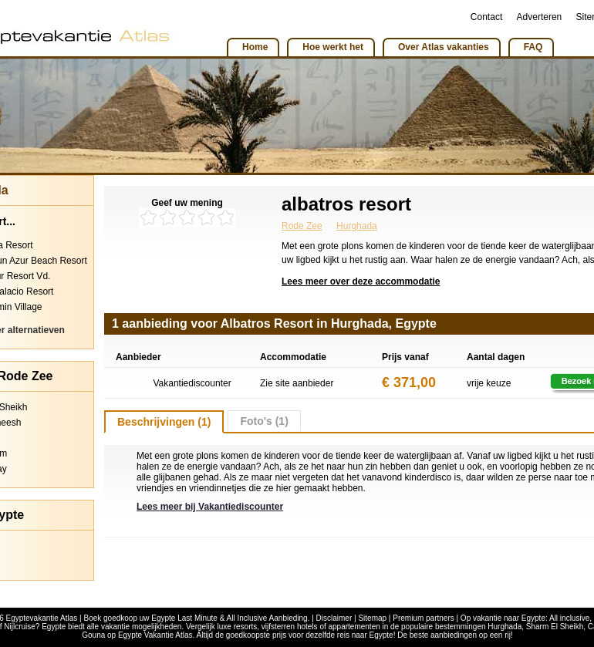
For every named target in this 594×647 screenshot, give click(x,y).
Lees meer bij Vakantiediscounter (210, 506)
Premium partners (423, 618)
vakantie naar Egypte (509, 618)
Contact (486, 17)
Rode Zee (302, 226)
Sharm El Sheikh (554, 626)
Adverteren (539, 17)
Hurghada (356, 226)
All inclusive (569, 618)
